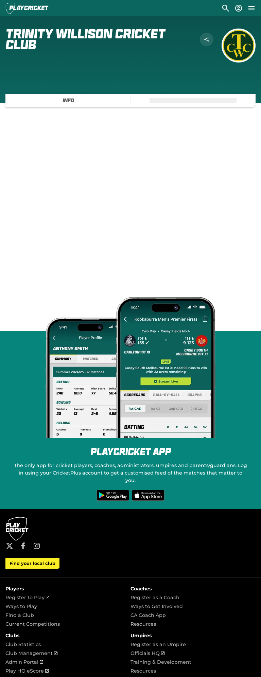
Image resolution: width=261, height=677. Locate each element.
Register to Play (27, 597)
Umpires (141, 636)
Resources (143, 624)
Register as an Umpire (158, 644)
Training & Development (160, 662)
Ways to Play (21, 606)
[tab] (67, 100)
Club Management (31, 653)
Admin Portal (24, 662)
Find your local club (32, 563)
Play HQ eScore (27, 671)
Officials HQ (147, 653)
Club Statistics (23, 644)
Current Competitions (32, 624)
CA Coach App (148, 615)
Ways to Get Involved (156, 606)
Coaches (141, 589)
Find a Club (19, 615)
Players (14, 589)
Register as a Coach (154, 597)
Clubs (12, 636)
